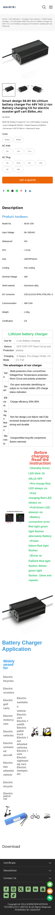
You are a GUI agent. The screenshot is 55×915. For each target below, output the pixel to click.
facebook (3, 190)
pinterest (21, 190)
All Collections (14, 19)
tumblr (25, 190)
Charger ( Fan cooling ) (31, 19)
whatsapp (16, 190)
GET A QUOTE (28, 180)
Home (4, 19)
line (8, 190)
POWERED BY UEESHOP (27, 910)
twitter (12, 190)
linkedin (30, 190)
